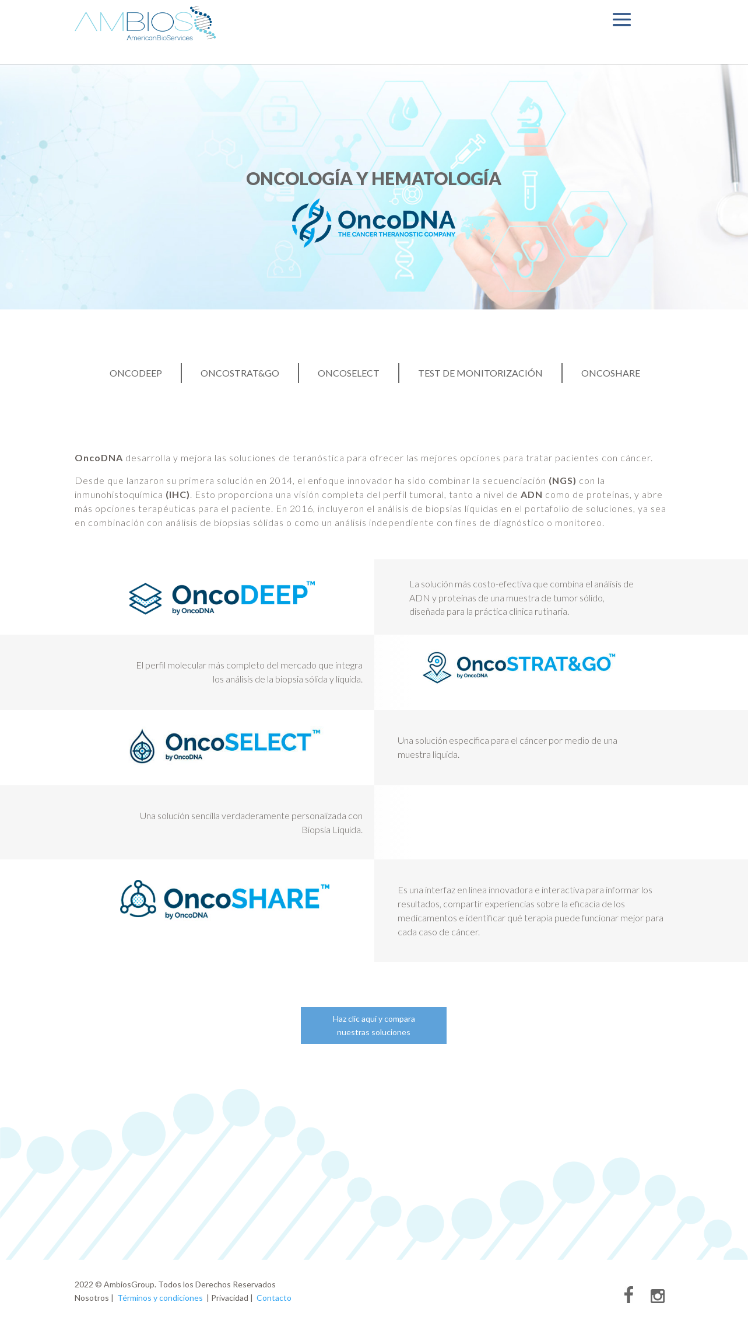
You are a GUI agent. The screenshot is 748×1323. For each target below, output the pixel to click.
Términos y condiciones (160, 1298)
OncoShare (610, 373)
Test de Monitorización (480, 373)
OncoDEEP (136, 373)
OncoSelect (349, 373)
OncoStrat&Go (240, 373)
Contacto (274, 1298)
